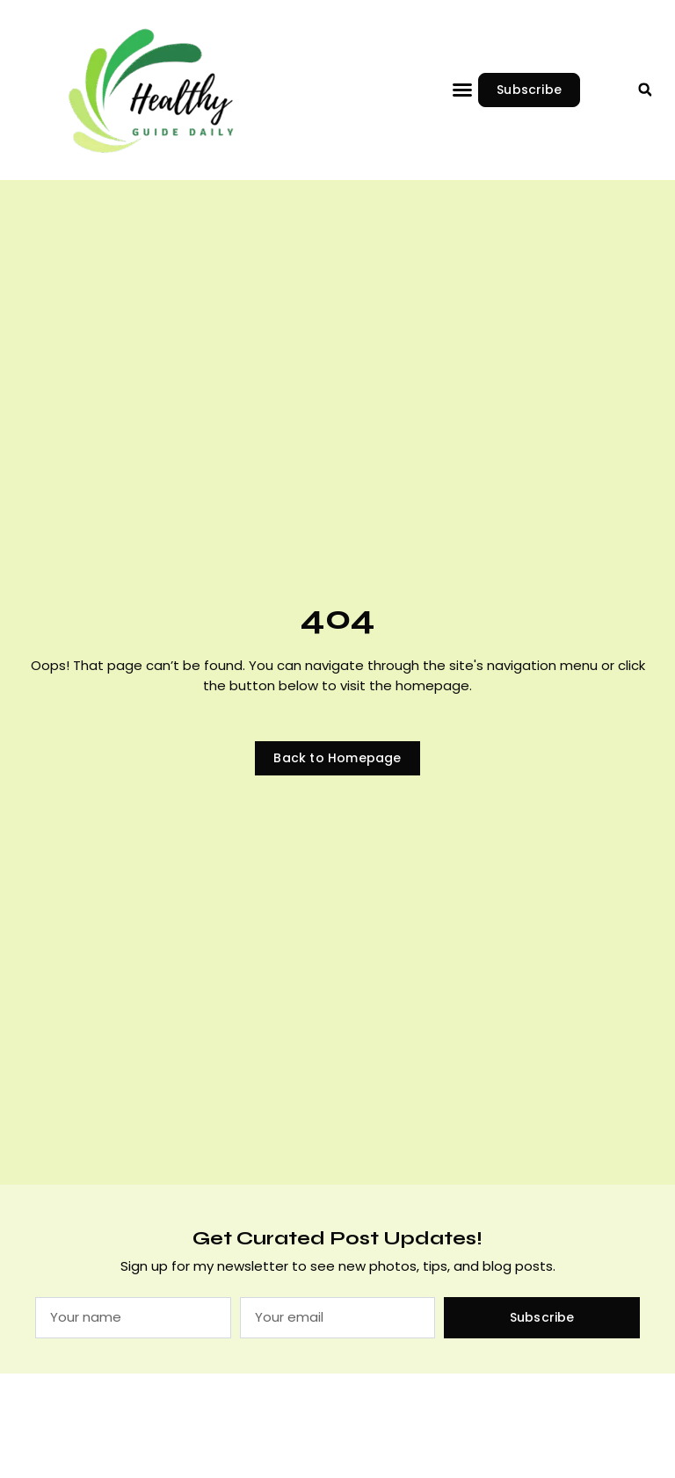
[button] (462, 89)
